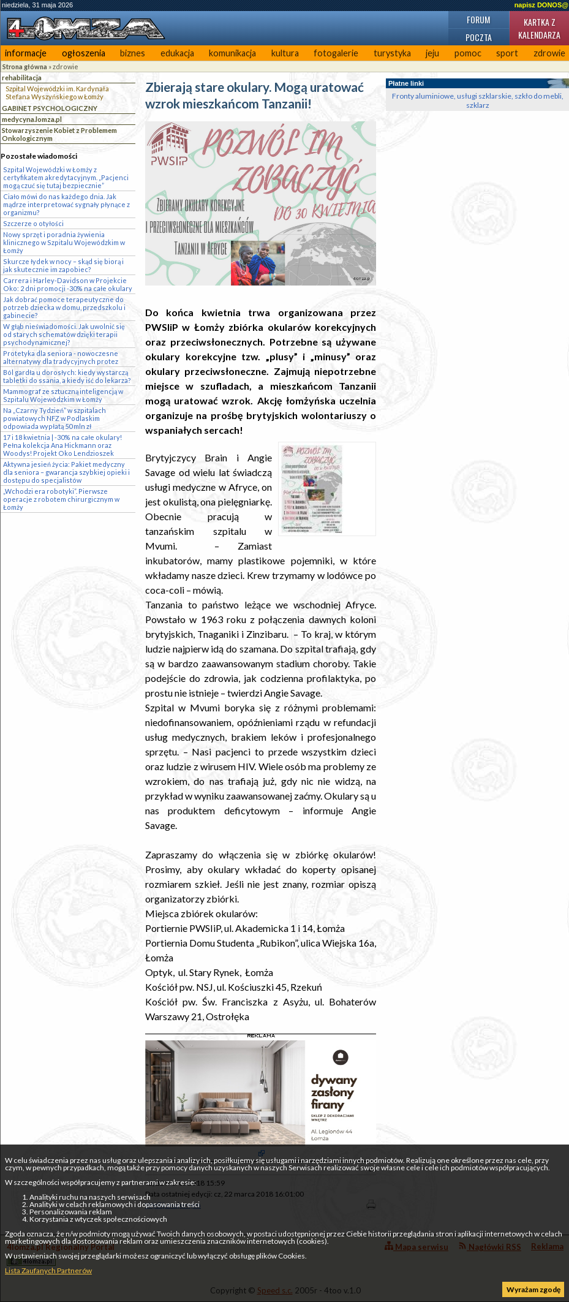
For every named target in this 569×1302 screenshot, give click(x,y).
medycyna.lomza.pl (32, 119)
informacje (26, 53)
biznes (132, 53)
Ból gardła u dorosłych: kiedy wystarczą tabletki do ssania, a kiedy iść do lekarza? (67, 376)
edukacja (177, 53)
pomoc (467, 53)
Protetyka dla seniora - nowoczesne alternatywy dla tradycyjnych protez (60, 357)
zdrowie (65, 66)
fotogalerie (336, 53)
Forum (478, 19)
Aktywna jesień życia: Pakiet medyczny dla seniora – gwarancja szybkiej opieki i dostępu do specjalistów (66, 472)
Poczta (478, 37)
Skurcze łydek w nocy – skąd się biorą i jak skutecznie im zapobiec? (63, 265)
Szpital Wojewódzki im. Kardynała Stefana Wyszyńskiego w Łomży (57, 92)
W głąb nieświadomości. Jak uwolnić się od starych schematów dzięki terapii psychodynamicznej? (64, 334)
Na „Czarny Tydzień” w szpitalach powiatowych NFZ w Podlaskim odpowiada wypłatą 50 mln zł (54, 418)
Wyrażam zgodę (533, 1289)
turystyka (392, 53)
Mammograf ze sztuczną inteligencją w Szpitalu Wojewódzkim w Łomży (63, 395)
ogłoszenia (83, 53)
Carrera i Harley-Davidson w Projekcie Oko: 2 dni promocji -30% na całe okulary (67, 284)
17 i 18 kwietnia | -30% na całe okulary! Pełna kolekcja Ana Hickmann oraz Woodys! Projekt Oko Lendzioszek (62, 445)
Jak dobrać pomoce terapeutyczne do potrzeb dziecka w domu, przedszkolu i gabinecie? (64, 307)
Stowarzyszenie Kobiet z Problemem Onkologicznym (59, 134)
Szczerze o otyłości (33, 223)
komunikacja (232, 53)
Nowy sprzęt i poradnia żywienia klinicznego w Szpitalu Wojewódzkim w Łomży (64, 242)
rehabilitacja (22, 77)
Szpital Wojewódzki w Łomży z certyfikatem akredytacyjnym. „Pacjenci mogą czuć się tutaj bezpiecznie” (66, 177)
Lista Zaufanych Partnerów (48, 1270)
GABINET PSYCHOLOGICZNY (49, 108)
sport (507, 53)
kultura (285, 53)
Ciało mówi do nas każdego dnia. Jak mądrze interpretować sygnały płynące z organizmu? (66, 204)
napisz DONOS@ (541, 5)
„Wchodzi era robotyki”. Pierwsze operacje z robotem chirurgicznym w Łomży (61, 499)
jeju (432, 53)
